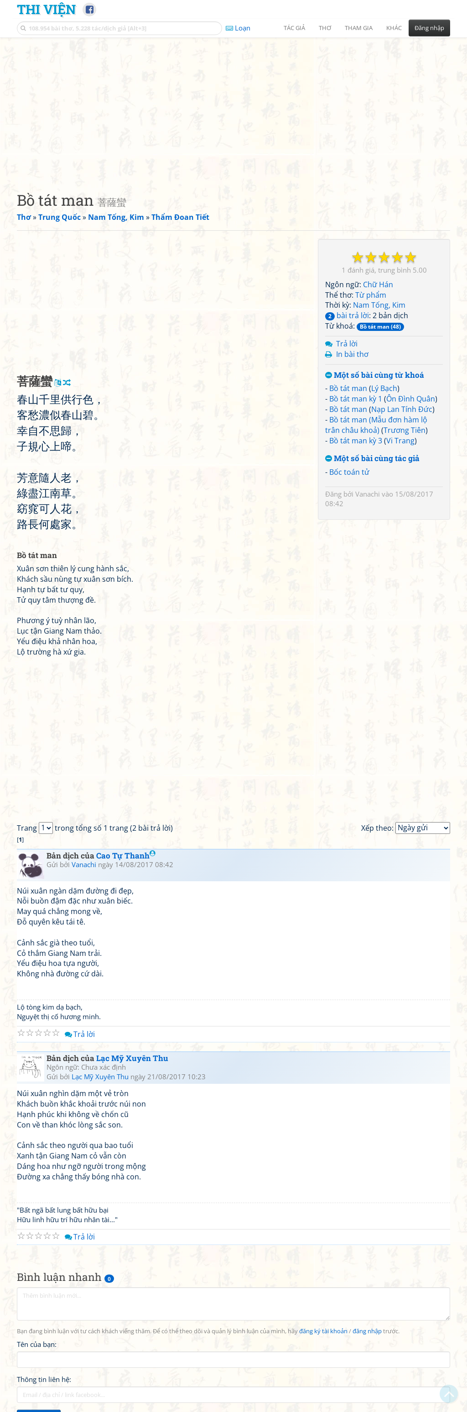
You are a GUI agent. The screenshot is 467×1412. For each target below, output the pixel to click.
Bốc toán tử (349, 472)
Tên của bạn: (37, 1344)
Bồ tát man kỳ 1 (355, 399)
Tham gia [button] (359, 28)
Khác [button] (394, 28)
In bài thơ (352, 354)
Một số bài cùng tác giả (372, 458)
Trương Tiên (404, 430)
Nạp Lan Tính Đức (401, 409)
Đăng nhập (429, 28)
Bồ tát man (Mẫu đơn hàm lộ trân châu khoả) (376, 425)
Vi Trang (400, 441)
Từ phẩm (370, 295)
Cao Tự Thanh (126, 855)
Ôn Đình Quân (410, 399)
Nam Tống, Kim (379, 305)
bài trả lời (347, 315)
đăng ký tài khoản (323, 1331)
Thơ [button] (325, 28)
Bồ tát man (348, 388)
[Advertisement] (233, 107)
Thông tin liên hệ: (44, 1379)
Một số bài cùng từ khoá (374, 375)
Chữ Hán (378, 284)
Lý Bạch (384, 388)
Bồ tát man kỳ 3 (355, 441)
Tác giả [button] (294, 28)
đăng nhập (367, 1331)
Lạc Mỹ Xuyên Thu (132, 1058)
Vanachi (367, 493)
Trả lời (347, 344)
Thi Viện (46, 9)
